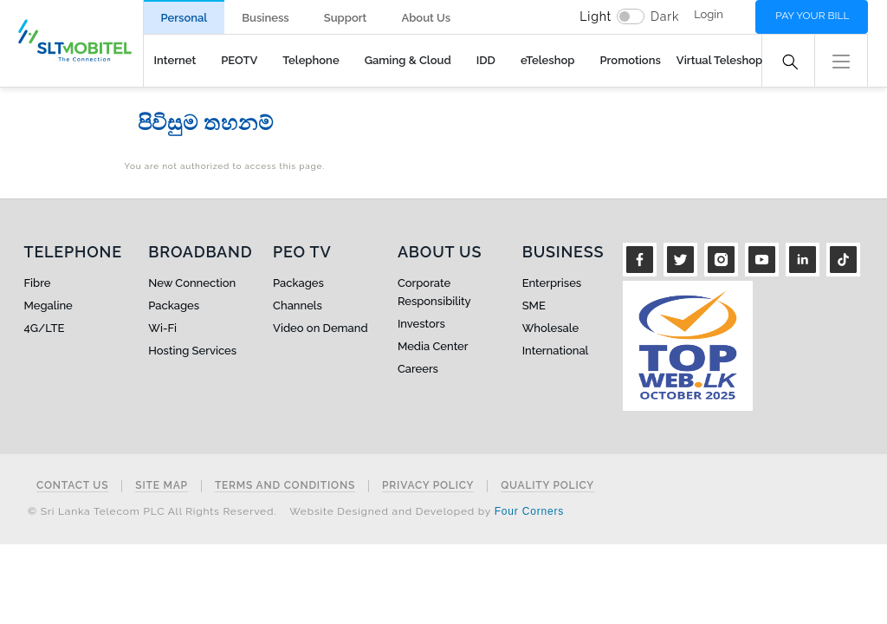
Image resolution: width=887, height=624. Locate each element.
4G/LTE (44, 328)
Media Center (433, 346)
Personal (184, 17)
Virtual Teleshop (719, 60)
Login (708, 14)
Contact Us (72, 485)
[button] (841, 59)
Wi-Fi (162, 328)
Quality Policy (547, 485)
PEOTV (239, 60)
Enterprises (551, 282)
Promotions (629, 60)
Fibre (37, 282)
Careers (418, 368)
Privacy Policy (428, 485)
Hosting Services (192, 350)
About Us (425, 17)
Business (265, 17)
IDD (485, 60)
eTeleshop (548, 60)
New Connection (192, 282)
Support (345, 17)
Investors (421, 323)
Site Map (161, 485)
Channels (297, 305)
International (555, 350)
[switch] (630, 16)
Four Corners (529, 511)
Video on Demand (320, 328)
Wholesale (550, 328)
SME (534, 305)
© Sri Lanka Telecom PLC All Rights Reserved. (152, 511)
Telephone (310, 60)
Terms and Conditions (285, 485)
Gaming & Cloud (408, 60)
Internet (175, 60)
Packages (173, 305)
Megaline (48, 305)
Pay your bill (812, 16)
